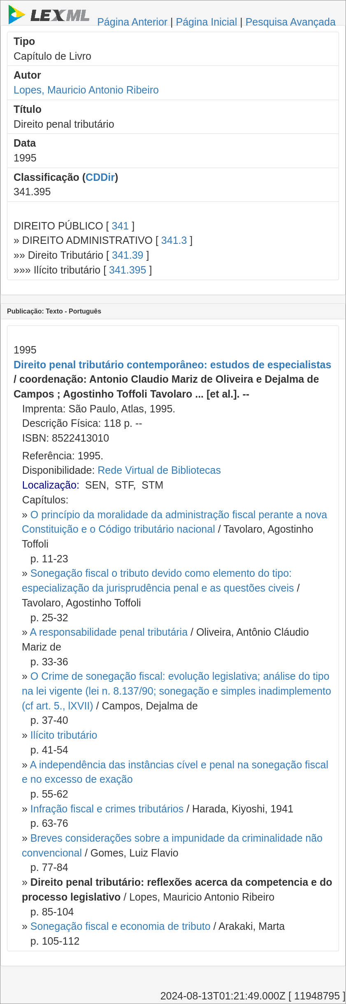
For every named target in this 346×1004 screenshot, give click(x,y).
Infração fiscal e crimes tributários (106, 808)
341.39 (127, 255)
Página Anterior (132, 22)
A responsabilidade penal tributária (109, 632)
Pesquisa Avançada (291, 22)
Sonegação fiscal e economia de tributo (120, 926)
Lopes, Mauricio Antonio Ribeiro (86, 90)
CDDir (100, 177)
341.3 (174, 240)
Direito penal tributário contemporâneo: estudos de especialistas (172, 364)
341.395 (127, 270)
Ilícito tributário (64, 735)
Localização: (50, 485)
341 (120, 226)
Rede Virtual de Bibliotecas (159, 470)
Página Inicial (206, 22)
